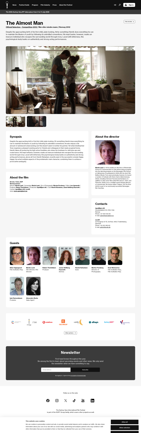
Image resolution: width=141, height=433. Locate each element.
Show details (102, 429)
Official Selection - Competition (19, 27)
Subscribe (85, 369)
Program (35, 5)
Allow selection (124, 415)
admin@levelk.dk (105, 227)
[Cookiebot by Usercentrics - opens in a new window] (12, 429)
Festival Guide (24, 5)
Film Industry (45, 5)
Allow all (125, 409)
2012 (35, 27)
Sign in (129, 5)
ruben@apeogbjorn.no (107, 215)
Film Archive (128, 21)
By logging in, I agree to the (70, 375)
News (14, 5)
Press (55, 5)
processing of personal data (78, 375)
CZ (115, 5)
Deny (125, 420)
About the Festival (65, 5)
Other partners (69, 333)
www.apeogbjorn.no (20, 191)
